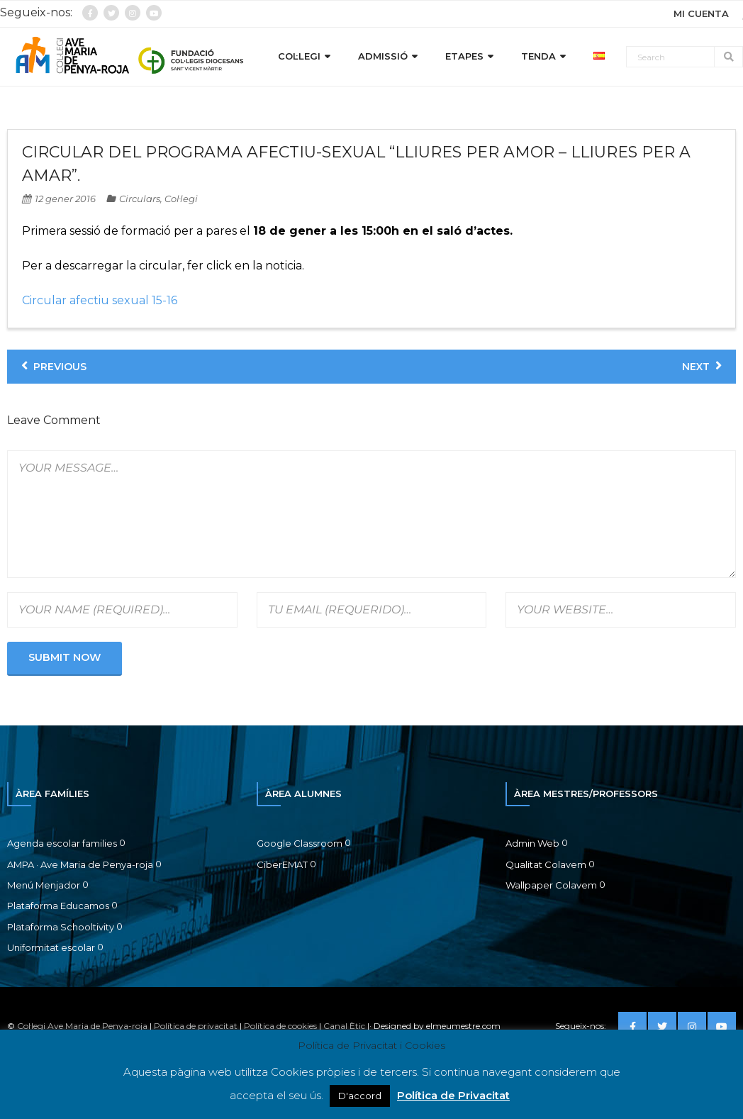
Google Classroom (299, 843)
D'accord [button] (359, 1095)
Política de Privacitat (453, 1095)
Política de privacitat (196, 1025)
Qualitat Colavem (545, 864)
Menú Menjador (43, 885)
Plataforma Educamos (58, 905)
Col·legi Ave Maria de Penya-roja (82, 1025)
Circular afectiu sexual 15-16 (99, 300)
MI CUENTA (701, 13)
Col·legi (181, 198)
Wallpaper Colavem (551, 885)
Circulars (139, 198)
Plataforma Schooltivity (60, 926)
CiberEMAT (282, 864)
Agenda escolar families (62, 843)
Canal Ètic (344, 1025)
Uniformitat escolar (51, 947)
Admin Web (532, 843)
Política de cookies (280, 1025)
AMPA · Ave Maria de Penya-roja (80, 864)
